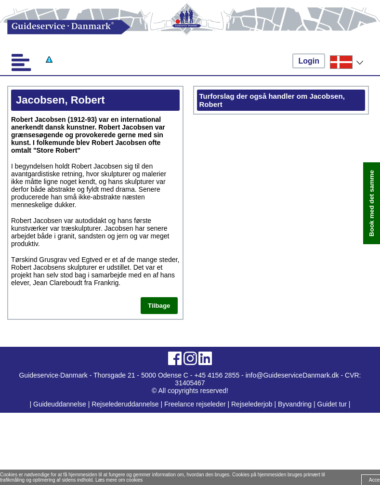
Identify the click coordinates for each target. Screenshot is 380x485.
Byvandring (295, 404)
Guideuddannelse (60, 404)
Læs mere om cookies (119, 480)
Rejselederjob (252, 404)
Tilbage (159, 305)
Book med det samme (371, 203)
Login (308, 61)
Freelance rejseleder (195, 404)
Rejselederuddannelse (126, 404)
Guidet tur (332, 404)
